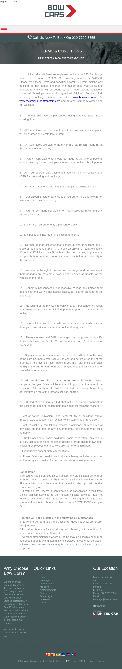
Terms (92, 661)
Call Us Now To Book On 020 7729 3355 (64, 38)
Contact (44, 602)
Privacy (100, 661)
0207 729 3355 (108, 593)
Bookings (44, 580)
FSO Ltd (83, 661)
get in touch (16, 632)
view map (101, 606)
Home (43, 577)
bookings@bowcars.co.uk (106, 599)
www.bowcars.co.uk (84, 97)
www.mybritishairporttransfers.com (40, 101)
